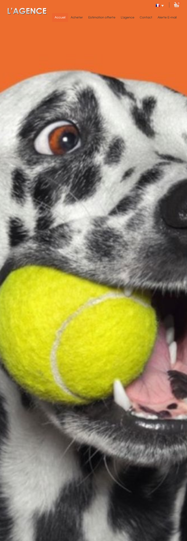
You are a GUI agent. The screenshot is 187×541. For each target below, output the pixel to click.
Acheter (77, 17)
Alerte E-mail (167, 17)
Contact (146, 17)
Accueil (60, 17)
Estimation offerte (101, 17)
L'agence (127, 17)
